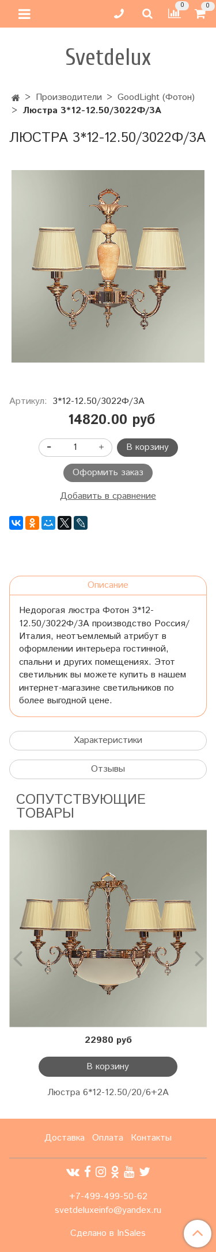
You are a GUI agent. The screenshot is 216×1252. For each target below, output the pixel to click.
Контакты (151, 1138)
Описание (108, 585)
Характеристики (108, 740)
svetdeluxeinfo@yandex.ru (108, 1210)
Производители (69, 97)
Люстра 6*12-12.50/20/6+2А (108, 1092)
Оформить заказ (108, 472)
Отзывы (108, 769)
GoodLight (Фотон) (156, 97)
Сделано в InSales (108, 1233)
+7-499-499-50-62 (108, 1196)
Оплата (107, 1138)
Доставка (64, 1138)
